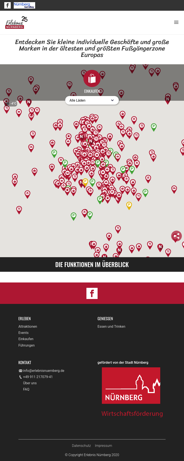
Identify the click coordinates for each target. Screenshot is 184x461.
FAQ (26, 389)
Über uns (30, 383)
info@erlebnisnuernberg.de (43, 371)
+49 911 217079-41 (38, 377)
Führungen (26, 345)
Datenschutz (81, 446)
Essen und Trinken (111, 326)
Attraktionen (27, 326)
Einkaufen (25, 339)
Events (23, 333)
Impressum (103, 446)
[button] (129, 131)
